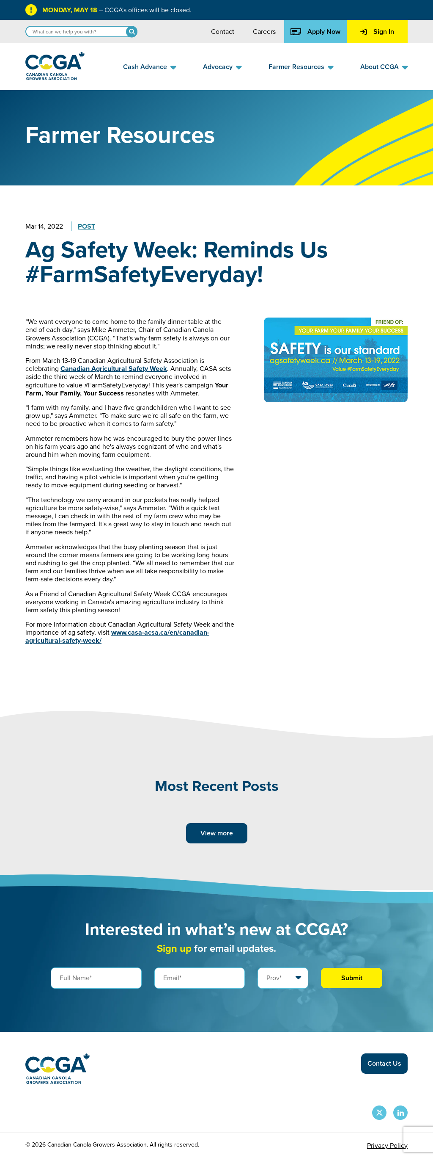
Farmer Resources (296, 67)
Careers (264, 31)
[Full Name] (96, 978)
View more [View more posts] (216, 833)
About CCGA (379, 67)
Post (86, 226)
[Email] (199, 978)
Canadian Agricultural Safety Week (113, 368)
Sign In (377, 31)
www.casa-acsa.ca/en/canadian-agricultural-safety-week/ (117, 636)
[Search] (131, 31)
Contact (222, 31)
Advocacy (218, 67)
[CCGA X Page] (379, 1112)
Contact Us (384, 1063)
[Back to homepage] (55, 78)
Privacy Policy (387, 1145)
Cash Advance (145, 67)
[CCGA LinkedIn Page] (400, 1112)
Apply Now (315, 31)
